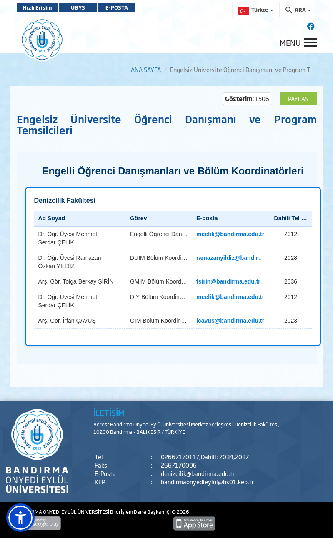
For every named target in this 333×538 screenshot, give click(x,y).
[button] (20, 518)
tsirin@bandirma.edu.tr (228, 281)
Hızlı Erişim (37, 7)
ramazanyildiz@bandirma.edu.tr (240, 257)
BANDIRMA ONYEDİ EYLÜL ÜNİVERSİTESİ (63, 512)
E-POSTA (116, 7)
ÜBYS (78, 7)
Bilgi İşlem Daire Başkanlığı (141, 512)
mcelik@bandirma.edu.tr (230, 234)
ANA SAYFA (146, 69)
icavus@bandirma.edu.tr (230, 320)
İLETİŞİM (108, 412)
